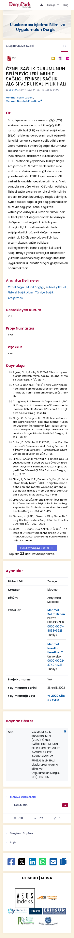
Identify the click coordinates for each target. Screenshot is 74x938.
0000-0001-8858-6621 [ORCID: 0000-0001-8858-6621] (55, 629)
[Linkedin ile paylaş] (32, 864)
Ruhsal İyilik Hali (56, 287)
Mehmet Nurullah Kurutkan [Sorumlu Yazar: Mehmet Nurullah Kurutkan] (55, 648)
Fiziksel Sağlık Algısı (20, 292)
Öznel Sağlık (16, 287)
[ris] (60, 58)
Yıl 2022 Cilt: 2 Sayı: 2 (56, 698)
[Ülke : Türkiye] (52, 635)
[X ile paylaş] (21, 861)
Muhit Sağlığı (35, 287)
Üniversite (54, 656)
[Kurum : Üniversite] (54, 657)
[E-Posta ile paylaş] (53, 864)
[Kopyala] (65, 732)
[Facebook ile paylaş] (11, 864)
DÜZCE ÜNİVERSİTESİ (55, 620)
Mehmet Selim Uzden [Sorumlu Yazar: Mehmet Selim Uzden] (56, 612)
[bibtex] (53, 58)
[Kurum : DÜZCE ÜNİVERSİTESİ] (56, 620)
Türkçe (51, 5)
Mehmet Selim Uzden (19, 97)
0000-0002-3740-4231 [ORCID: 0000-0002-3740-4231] (56, 663)
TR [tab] (64, 46)
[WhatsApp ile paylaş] (42, 864)
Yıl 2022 (13, 90)
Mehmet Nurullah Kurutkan (24, 101)
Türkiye (52, 635)
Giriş (65, 5)
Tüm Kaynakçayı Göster (35, 548)
